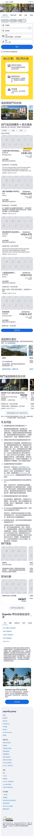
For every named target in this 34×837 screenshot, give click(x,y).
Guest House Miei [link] (9, 475)
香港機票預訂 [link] (6, 754)
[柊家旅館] (17, 319)
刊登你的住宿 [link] (6, 724)
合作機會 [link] (5, 726)
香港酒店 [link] (5, 745)
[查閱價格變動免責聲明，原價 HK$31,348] (26, 273)
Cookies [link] (5, 776)
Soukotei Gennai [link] (23, 473)
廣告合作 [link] (5, 729)
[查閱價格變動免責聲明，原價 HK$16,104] (26, 232)
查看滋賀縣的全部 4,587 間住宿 (17, 413)
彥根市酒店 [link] (6, 641)
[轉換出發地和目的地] (29, 28)
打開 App (17, 702)
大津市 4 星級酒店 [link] (8, 635)
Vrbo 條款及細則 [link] (7, 784)
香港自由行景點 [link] (7, 742)
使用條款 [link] (5, 778)
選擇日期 (17, 330)
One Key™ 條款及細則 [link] (8, 781)
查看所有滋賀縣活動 (17, 608)
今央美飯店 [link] (20, 467)
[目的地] (17, 31)
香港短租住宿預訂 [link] (7, 748)
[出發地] (17, 25)
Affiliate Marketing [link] (7, 732)
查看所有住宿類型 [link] (7, 760)
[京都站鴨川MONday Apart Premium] (17, 162)
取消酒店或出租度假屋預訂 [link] (9, 800)
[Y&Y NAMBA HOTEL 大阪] (17, 202)
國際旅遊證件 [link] (6, 809)
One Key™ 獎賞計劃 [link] (8, 765)
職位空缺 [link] (5, 721)
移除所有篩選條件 (5, 133)
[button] (17, 616)
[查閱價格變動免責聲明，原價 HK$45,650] (26, 312)
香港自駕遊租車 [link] (7, 757)
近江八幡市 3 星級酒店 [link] (9, 628)
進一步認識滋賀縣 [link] (10, 343)
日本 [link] (7, 2)
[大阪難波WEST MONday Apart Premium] (17, 283)
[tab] (5, 15)
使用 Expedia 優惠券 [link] (8, 806)
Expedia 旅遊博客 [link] (7, 762)
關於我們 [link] (5, 718)
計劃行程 (31, 2)
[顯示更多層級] (2, 2)
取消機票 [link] (5, 797)
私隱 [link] (4, 773)
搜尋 (17, 47)
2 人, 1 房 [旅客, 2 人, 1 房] (8, 42)
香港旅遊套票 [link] (6, 751)
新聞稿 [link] (4, 735)
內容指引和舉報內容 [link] (8, 787)
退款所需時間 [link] (6, 803)
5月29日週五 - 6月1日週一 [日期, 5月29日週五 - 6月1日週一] (13, 37)
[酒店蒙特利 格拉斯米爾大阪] (17, 243)
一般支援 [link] (5, 794)
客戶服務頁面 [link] (21, 539)
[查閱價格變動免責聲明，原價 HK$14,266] (26, 191)
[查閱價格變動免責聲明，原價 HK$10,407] (26, 151)
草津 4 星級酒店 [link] (7, 631)
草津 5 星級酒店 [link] (7, 638)
